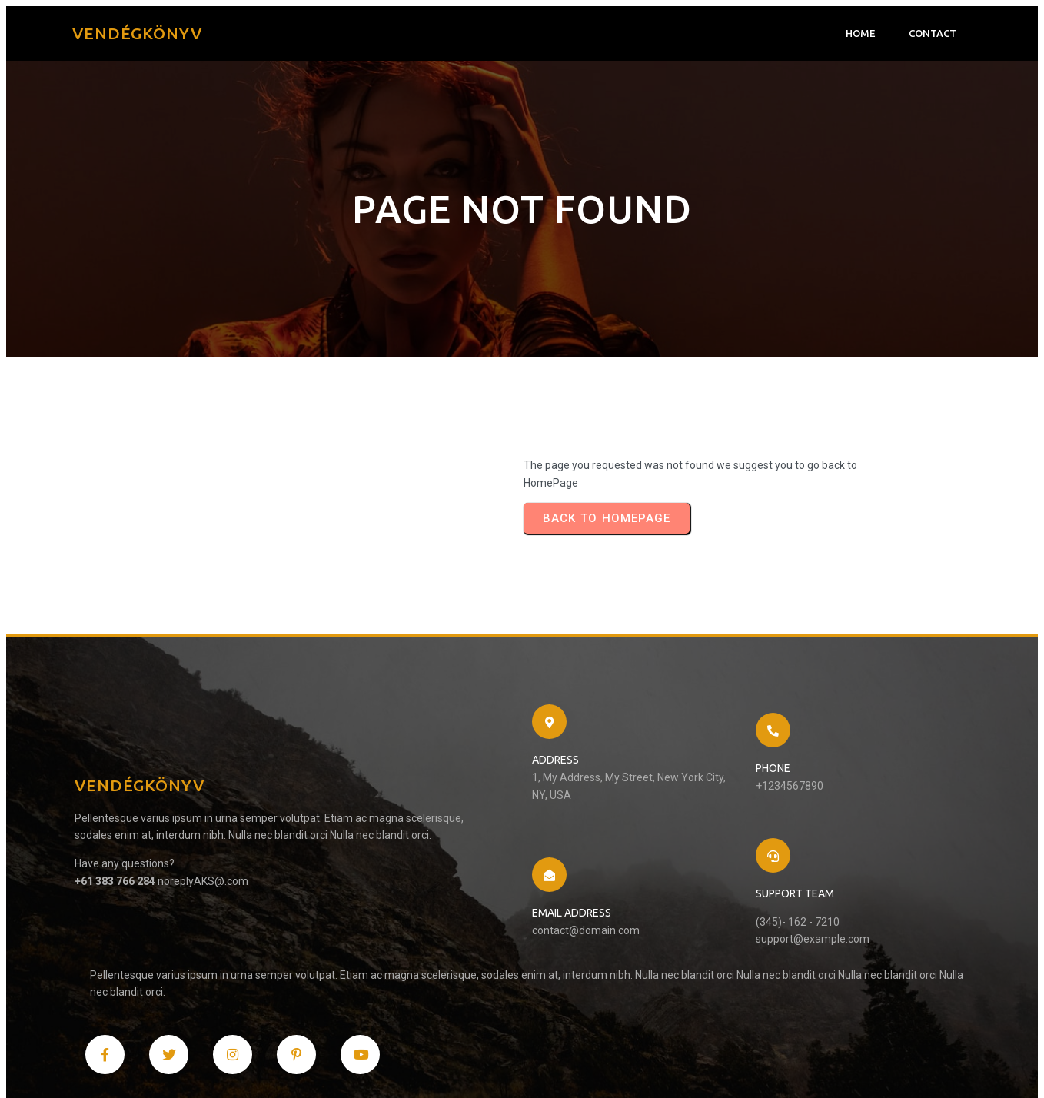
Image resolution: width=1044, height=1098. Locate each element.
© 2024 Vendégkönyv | (136, 1064)
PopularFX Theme (236, 1064)
